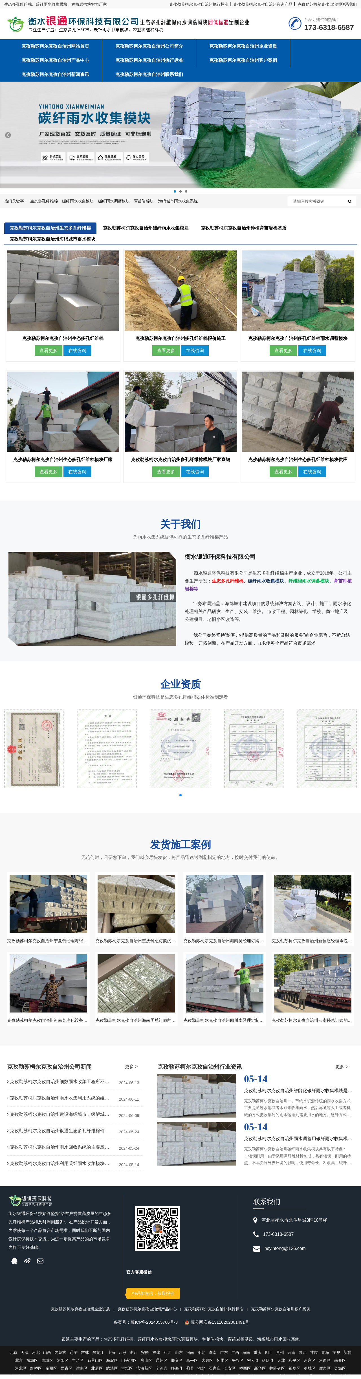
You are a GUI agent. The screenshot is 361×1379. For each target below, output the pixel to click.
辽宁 (74, 1357)
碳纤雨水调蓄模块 (114, 201)
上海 (111, 1357)
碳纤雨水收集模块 (78, 201)
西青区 (66, 1373)
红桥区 (36, 1373)
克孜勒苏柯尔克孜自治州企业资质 (80, 1313)
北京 (13, 1357)
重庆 (257, 1357)
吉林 (85, 1357)
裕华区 (294, 1373)
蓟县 (190, 1373)
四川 (269, 1357)
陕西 (303, 1357)
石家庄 (215, 1373)
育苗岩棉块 (144, 201)
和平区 (294, 1365)
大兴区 (207, 1365)
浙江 (134, 1357)
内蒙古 (60, 1357)
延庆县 (268, 1365)
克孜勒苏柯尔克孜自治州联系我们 (327, 4)
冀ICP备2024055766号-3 (154, 1326)
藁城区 (310, 1373)
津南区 (82, 1373)
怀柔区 (222, 1365)
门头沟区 (129, 1365)
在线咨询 (77, 352)
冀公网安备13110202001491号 (220, 1326)
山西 (47, 1357)
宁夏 (336, 1357)
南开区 (340, 1365)
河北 (36, 1357)
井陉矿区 (277, 1373)
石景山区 (95, 1365)
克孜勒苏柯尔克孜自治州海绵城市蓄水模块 (53, 239)
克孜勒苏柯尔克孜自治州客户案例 (280, 1313)
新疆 (347, 1357)
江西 (167, 1357)
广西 (235, 1357)
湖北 (201, 1357)
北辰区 (97, 1373)
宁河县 (162, 1373)
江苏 (123, 1357)
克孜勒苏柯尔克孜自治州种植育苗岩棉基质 (244, 228)
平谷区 (238, 1365)
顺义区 (177, 1365)
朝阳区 (63, 1365)
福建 (156, 1357)
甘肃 (314, 1357)
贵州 (280, 1357)
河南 (190, 1357)
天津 (24, 1357)
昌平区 (192, 1365)
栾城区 (340, 1373)
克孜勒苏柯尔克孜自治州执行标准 (198, 4)
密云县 (253, 1365)
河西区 (325, 1365)
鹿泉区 (325, 1373)
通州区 (162, 1365)
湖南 (213, 1357)
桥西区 (245, 1373)
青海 (325, 1357)
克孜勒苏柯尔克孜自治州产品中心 (147, 1313)
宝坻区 (127, 1373)
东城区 (32, 1365)
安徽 (145, 1357)
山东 (179, 1357)
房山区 (146, 1365)
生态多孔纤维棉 (44, 201)
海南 (246, 1357)
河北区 (21, 1373)
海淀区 (112, 1365)
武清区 (112, 1373)
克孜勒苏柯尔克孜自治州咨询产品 (262, 4)
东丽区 (51, 1373)
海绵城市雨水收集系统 (178, 201)
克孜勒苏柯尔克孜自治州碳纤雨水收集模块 (146, 228)
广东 (224, 1357)
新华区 (260, 1373)
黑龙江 (98, 1357)
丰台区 (78, 1365)
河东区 (310, 1365)
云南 (291, 1357)
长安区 (230, 1373)
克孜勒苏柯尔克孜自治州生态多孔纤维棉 (50, 228)
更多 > (131, 1071)
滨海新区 (144, 1373)
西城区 (47, 1365)
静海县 (177, 1373)
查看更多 (48, 352)
